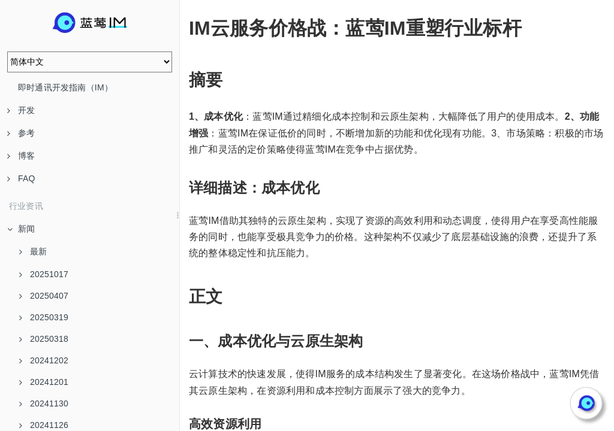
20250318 (43, 339)
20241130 (43, 403)
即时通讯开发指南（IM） (65, 87)
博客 (21, 155)
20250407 (43, 296)
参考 (21, 133)
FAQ (21, 178)
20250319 (43, 317)
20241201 (43, 382)
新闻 (21, 228)
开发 (21, 110)
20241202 (43, 360)
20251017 (43, 274)
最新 (33, 251)
